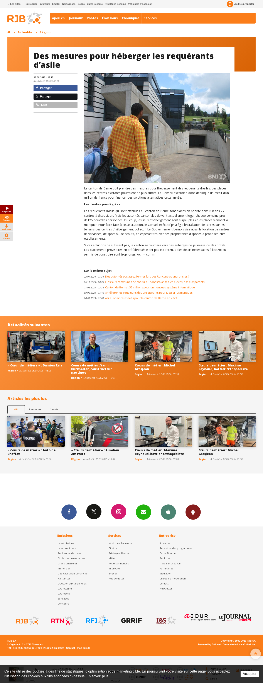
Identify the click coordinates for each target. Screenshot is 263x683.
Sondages (63, 598)
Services (150, 18)
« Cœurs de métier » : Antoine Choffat (31, 452)
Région (45, 32)
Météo (112, 558)
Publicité (165, 558)
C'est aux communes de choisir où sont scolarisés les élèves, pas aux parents (144, 282)
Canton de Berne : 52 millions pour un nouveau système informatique (139, 287)
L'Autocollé (64, 593)
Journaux (76, 18)
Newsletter (166, 588)
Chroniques (131, 18)
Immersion (64, 568)
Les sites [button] (14, 4)
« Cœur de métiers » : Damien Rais (34, 365)
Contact (164, 583)
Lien (41, 104)
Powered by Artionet (209, 644)
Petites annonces (119, 563)
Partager (44, 88)
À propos (165, 543)
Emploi (56, 4)
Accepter (249, 674)
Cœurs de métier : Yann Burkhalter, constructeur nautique (91, 369)
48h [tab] (16, 409)
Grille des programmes (71, 558)
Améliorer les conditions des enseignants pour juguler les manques (138, 293)
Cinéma (113, 548)
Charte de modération (173, 578)
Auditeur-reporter (240, 4)
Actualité (25, 32)
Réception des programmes (176, 548)
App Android (193, 511)
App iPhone (168, 511)
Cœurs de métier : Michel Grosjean (155, 367)
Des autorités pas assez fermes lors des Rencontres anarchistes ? (136, 276)
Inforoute (45, 4)
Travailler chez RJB (170, 563)
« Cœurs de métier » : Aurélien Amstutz (95, 452)
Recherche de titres (69, 553)
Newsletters (143, 511)
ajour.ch (58, 18)
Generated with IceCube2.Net (239, 644)
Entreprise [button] (30, 4)
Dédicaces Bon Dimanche (73, 573)
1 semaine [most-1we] (35, 409)
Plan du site (83, 648)
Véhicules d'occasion (140, 4)
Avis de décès (116, 578)
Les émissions (66, 543)
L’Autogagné (65, 588)
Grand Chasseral (67, 563)
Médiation (165, 573)
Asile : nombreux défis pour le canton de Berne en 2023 (130, 298)
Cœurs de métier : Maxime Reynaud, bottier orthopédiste (223, 367)
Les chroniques (67, 548)
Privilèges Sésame (115, 4)
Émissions (110, 18)
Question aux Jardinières (72, 583)
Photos (92, 18)
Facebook (69, 511)
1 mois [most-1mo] (54, 409)
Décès (81, 4)
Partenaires (166, 568)
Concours (63, 603)
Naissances (69, 4)
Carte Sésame (95, 4)
